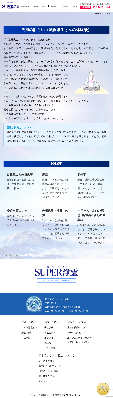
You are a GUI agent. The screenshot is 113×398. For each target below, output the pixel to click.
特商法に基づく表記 (49, 371)
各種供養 (44, 6)
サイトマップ (45, 381)
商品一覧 (75, 6)
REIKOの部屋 (74, 332)
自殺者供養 (49, 332)
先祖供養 (9, 2)
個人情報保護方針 (47, 376)
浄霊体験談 (53, 6)
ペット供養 (49, 348)
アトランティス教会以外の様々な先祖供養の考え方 (56, 280)
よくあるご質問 (64, 6)
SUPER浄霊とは (25, 6)
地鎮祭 (47, 343)
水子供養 (48, 337)
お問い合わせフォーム (50, 366)
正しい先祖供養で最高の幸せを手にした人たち (79, 339)
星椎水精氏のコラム (77, 327)
